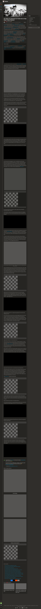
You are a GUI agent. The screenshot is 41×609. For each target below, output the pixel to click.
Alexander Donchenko (10, 37)
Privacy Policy (24, 605)
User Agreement (21, 605)
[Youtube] (22, 607)
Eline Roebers (13, 40)
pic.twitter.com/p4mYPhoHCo (9, 464)
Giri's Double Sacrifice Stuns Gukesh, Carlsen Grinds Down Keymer (14, 576)
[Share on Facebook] (12, 580)
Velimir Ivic (18, 38)
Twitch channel (12, 46)
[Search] (34, 27)
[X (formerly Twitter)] (20, 607)
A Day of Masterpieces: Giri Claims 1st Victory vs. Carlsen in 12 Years (14, 574)
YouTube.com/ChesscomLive (8, 47)
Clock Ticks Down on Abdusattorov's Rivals (10, 565)
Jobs (14, 605)
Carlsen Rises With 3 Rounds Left (9, 567)
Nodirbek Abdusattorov (8, 28)
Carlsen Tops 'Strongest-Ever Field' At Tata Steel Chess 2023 (13, 578)
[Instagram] (25, 607)
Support (5, 605)
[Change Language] (1, 607)
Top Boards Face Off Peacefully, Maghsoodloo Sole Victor (12, 566)
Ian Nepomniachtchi (10, 343)
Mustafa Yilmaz (6, 40)
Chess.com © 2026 (23, 606)
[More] (18, 580)
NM (6, 21)
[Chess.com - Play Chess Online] (1, 1)
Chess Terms (8, 605)
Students (13, 605)
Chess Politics (31, 19)
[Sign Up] (1, 603)
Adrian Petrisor (7, 376)
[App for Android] (17, 607)
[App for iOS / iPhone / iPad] (15, 607)
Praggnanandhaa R (9, 231)
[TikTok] (19, 607)
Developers (17, 605)
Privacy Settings (28, 605)
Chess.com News (31, 21)
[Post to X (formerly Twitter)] (14, 580)
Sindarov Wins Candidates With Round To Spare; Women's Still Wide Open (21, 591)
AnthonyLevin (8, 21)
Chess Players (31, 18)
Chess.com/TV (20, 45)
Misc (30, 22)
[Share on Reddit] (16, 580)
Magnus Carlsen (17, 29)
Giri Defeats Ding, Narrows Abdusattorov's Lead (11, 568)
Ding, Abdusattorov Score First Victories (10, 577)
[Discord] (26, 607)
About (10, 605)
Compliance (18, 606)
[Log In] (1, 605)
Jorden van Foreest (15, 27)
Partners (37, 605)
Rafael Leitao (22, 166)
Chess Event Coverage (17, 22)
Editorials (30, 20)
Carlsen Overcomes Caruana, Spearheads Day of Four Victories (13, 569)
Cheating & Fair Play (33, 605)
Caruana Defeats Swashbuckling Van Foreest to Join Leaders (13, 575)
